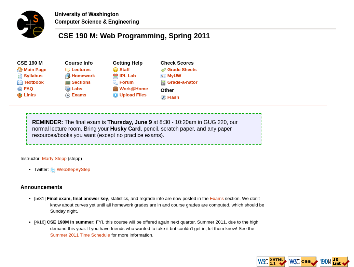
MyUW (171, 75)
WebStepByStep (70, 169)
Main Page (31, 69)
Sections (78, 82)
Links (26, 94)
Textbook (30, 82)
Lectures (78, 69)
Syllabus (30, 75)
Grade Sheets (179, 69)
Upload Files (130, 94)
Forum (123, 82)
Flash (170, 97)
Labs (73, 88)
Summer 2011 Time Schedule (80, 235)
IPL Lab (124, 75)
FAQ (25, 88)
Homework (80, 75)
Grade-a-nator (179, 82)
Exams (75, 94)
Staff (121, 69)
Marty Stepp (54, 158)
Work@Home (130, 88)
